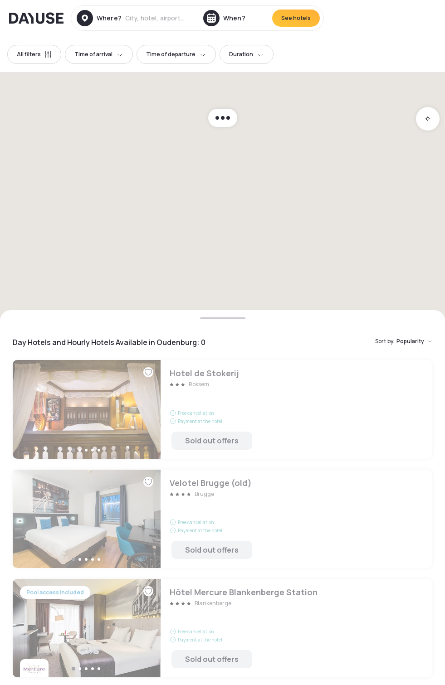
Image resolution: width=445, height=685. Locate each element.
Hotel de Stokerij (222, 409)
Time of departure (176, 54)
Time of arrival (98, 54)
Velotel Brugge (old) (222, 519)
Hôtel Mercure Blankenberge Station (222, 628)
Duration (246, 54)
